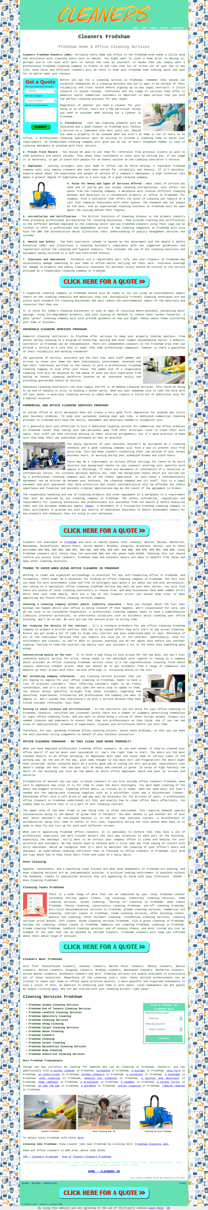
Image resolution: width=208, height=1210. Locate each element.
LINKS (144, 28)
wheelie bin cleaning (100, 1078)
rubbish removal (173, 1085)
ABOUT (153, 28)
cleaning (106, 83)
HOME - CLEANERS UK (104, 1171)
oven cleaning (49, 1078)
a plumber (128, 1082)
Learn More (156, 1208)
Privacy (182, 1183)
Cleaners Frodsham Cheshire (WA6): (48, 54)
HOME (135, 28)
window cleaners (93, 1074)
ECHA (89, 506)
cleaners (78, 70)
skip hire (173, 1070)
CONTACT (164, 28)
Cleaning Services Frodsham (52, 997)
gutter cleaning (129, 1085)
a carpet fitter (168, 1082)
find (35, 966)
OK (168, 1208)
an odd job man (49, 1085)
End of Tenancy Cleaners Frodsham (86, 1156)
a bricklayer (89, 1082)
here (55, 989)
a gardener (88, 1085)
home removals (48, 1082)
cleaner (120, 105)
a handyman (172, 1074)
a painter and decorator (160, 1078)
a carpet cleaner (62, 1070)
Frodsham (70, 542)
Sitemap (25, 1183)
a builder (138, 1070)
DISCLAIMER (178, 28)
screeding (103, 1070)
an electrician (49, 1074)
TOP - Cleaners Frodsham (40, 1156)
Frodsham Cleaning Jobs (152, 1144)
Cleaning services (117, 973)
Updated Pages (50, 1183)
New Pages (36, 1183)
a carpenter (134, 1074)
